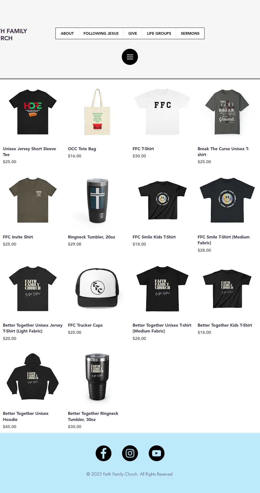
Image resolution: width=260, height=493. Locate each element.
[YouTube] (156, 453)
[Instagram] (130, 453)
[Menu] (130, 57)
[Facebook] (103, 453)
